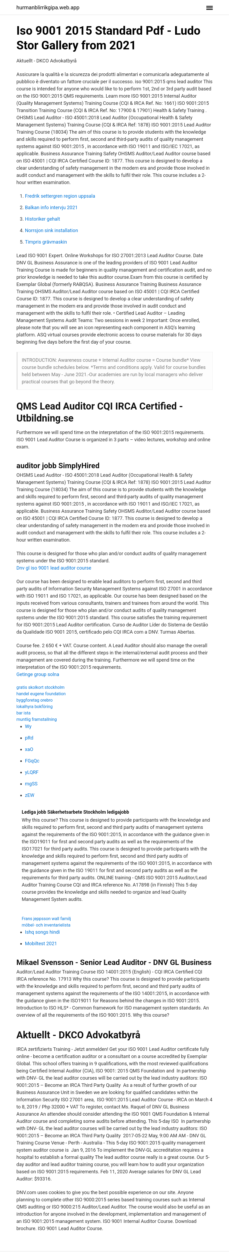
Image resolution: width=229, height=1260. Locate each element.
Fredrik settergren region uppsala (60, 196)
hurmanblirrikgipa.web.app (48, 7)
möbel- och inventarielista (46, 925)
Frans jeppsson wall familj (46, 918)
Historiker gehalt (42, 219)
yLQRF (32, 772)
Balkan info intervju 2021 (51, 207)
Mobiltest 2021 (41, 943)
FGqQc (32, 761)
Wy (28, 726)
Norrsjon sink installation (51, 230)
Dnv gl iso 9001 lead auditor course (54, 568)
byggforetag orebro (35, 700)
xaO (29, 749)
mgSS (31, 783)
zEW (29, 795)
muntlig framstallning (37, 719)
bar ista (24, 713)
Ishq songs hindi (42, 932)
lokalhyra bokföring (35, 706)
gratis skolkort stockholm (41, 687)
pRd (29, 738)
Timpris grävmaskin (46, 242)
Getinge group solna (38, 674)
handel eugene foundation (41, 693)
